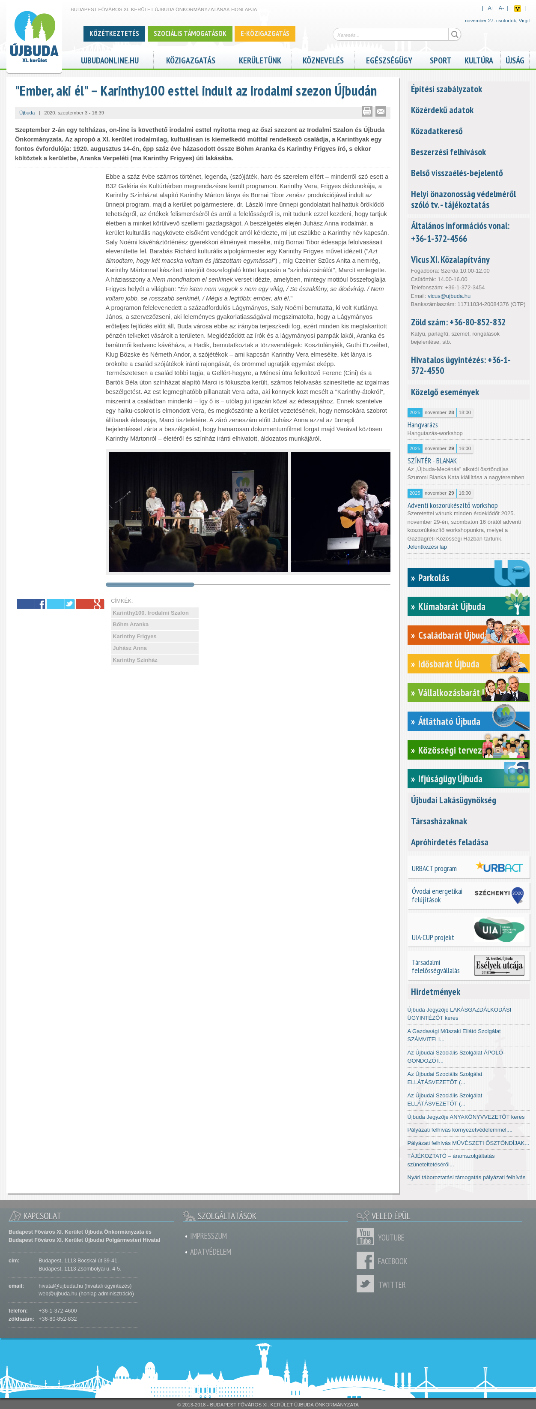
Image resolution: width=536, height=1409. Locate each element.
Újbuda (27, 112)
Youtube (367, 1236)
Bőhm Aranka (131, 624)
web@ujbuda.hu (58, 1294)
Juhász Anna (130, 648)
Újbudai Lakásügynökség (453, 800)
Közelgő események (445, 392)
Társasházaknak (439, 821)
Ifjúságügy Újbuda (450, 778)
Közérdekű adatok (442, 110)
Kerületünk (260, 59)
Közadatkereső (437, 131)
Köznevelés (323, 59)
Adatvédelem (210, 1252)
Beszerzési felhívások (448, 152)
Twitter (367, 1283)
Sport (440, 59)
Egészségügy (389, 59)
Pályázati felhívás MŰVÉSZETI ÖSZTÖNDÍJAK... (469, 1143)
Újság (515, 59)
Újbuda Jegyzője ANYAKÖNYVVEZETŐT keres (466, 1117)
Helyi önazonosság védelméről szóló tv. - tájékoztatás (463, 199)
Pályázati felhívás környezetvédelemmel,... (460, 1130)
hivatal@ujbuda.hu (61, 1286)
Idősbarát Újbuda (448, 664)
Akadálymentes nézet (517, 8)
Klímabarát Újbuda (451, 606)
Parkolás (434, 577)
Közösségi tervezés (454, 750)
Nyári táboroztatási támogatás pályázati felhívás (467, 1177)
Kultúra (479, 59)
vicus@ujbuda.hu (449, 296)
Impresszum (208, 1236)
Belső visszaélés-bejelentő (457, 173)
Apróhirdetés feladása (449, 842)
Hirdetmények (435, 991)
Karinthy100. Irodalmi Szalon (151, 613)
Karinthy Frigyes (135, 636)
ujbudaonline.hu (110, 59)
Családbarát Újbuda (453, 635)
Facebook (367, 1260)
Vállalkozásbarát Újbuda (462, 692)
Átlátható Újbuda (449, 721)
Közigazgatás (190, 59)
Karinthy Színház (135, 660)
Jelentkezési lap (427, 547)
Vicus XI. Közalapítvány (450, 259)
